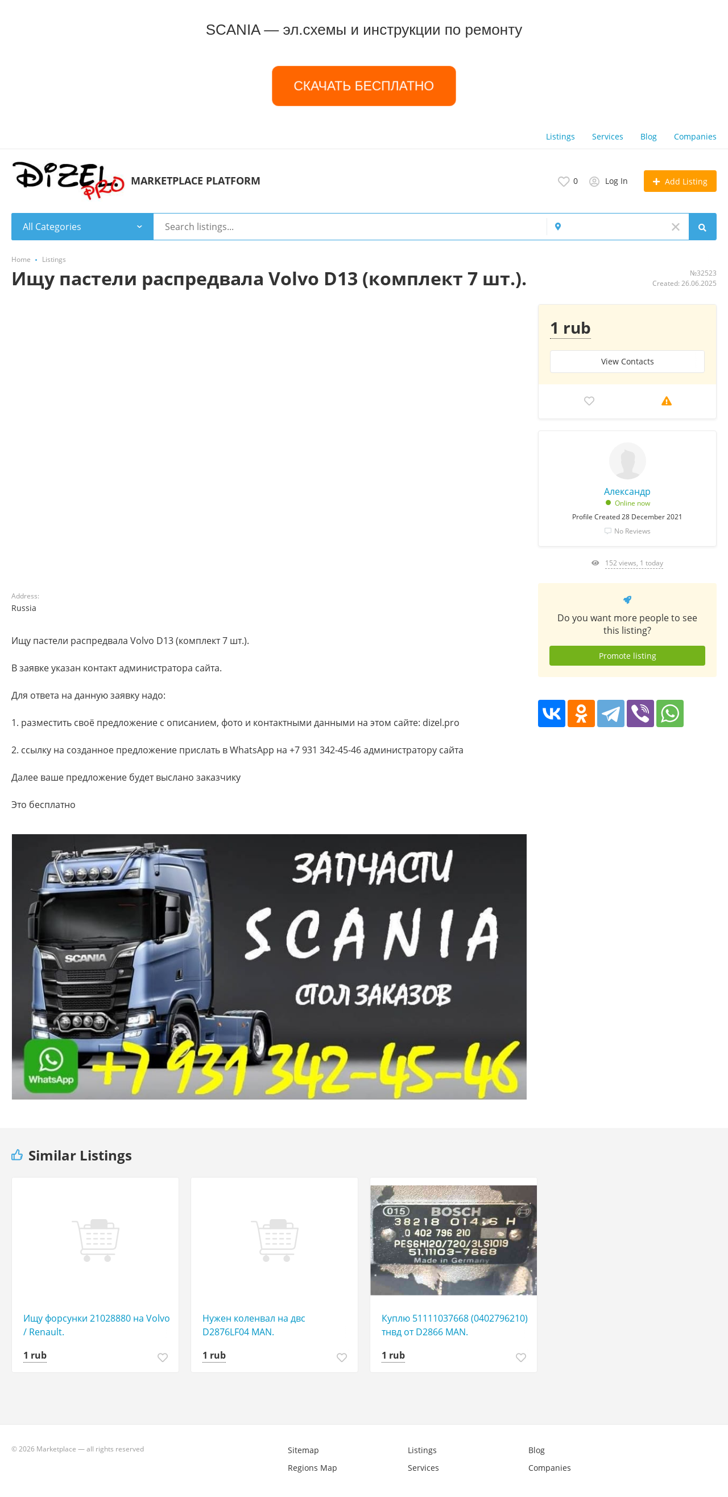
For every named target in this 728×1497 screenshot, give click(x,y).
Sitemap (303, 1450)
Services (607, 136)
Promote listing (627, 655)
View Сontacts (627, 361)
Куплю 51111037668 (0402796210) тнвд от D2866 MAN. (455, 1325)
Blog (648, 136)
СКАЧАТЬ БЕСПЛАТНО (364, 86)
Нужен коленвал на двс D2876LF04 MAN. (253, 1325)
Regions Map (312, 1467)
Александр (627, 491)
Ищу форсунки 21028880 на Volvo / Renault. (96, 1325)
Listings (560, 136)
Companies (695, 136)
